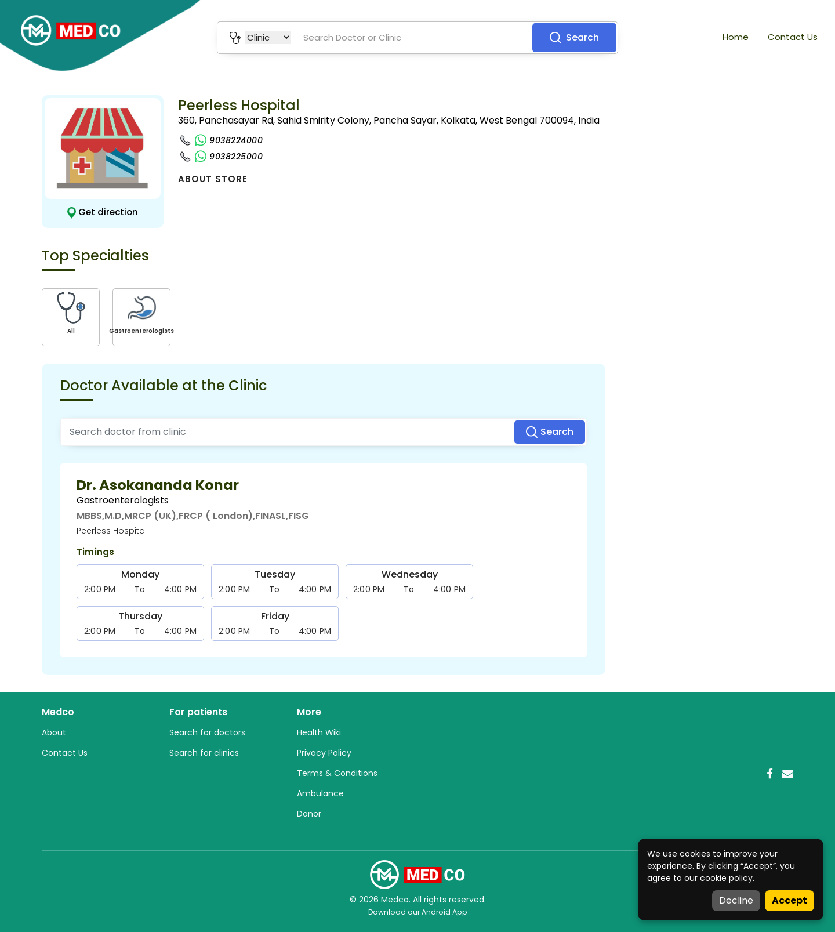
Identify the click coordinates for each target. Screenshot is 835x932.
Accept (789, 900)
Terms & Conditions (337, 773)
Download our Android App (417, 912)
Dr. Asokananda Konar (158, 485)
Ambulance (320, 793)
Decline (736, 900)
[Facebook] (770, 774)
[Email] (787, 774)
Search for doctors (207, 732)
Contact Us (793, 37)
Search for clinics (204, 753)
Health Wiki (319, 732)
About (54, 732)
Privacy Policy (324, 753)
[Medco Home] (417, 874)
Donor (309, 813)
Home (736, 37)
